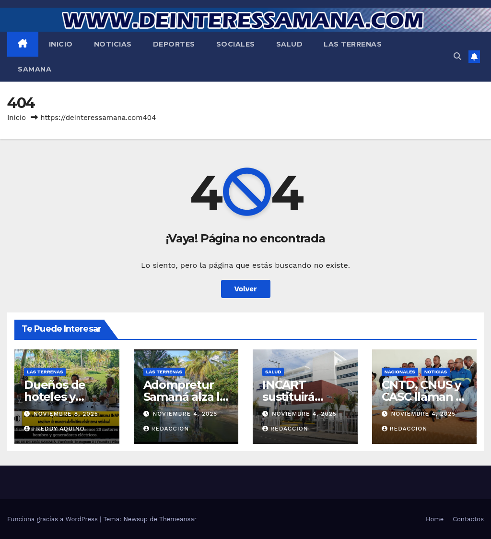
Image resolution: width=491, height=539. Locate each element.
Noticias (113, 44)
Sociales (235, 44)
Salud (289, 44)
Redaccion (166, 428)
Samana (34, 69)
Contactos (468, 519)
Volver (245, 289)
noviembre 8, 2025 (66, 413)
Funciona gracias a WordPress (53, 519)
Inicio (61, 44)
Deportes (174, 44)
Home (435, 519)
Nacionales (400, 371)
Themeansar (178, 519)
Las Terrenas (353, 44)
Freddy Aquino (54, 428)
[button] (457, 56)
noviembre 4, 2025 (184, 413)
